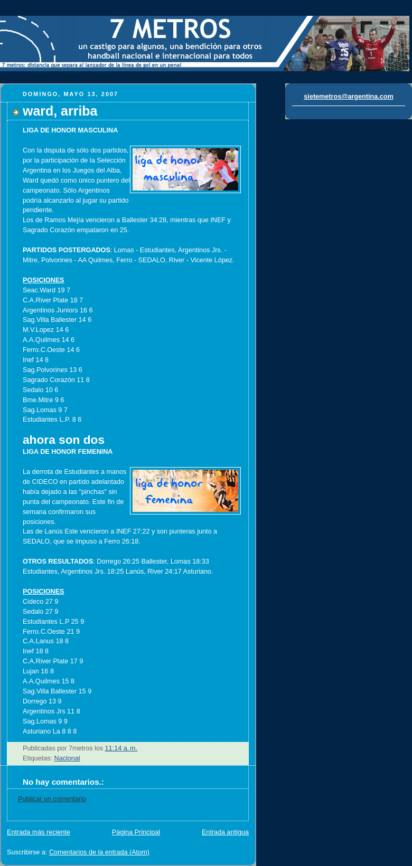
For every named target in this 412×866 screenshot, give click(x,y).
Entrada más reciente (38, 832)
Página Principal (136, 832)
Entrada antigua (225, 832)
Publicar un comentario (52, 799)
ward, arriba (60, 110)
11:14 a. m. (121, 748)
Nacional (67, 758)
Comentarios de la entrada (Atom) (99, 852)
